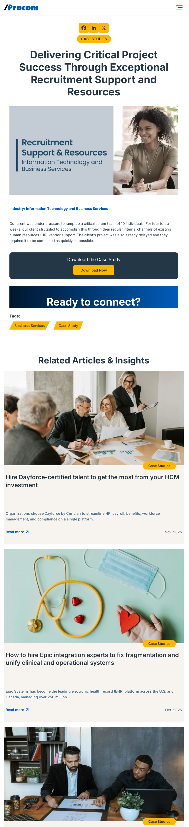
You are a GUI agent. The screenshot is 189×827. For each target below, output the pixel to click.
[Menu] (180, 7)
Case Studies (94, 39)
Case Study (68, 325)
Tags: (14, 316)
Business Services (29, 325)
